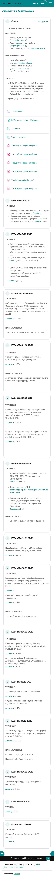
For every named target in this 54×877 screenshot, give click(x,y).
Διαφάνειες (37, 213)
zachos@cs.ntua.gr (18, 40)
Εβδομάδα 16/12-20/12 (22, 772)
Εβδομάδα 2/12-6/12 (21, 682)
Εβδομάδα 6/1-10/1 (20, 802)
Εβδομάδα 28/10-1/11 (21, 398)
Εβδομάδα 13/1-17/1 (21, 824)
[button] (35, 3)
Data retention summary (13, 867)
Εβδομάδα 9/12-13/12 (21, 721)
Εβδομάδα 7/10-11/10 (21, 234)
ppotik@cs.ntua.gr (38, 48)
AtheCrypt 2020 (11, 812)
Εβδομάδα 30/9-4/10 (21, 200)
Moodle (17, 874)
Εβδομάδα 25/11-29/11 (22, 632)
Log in (50, 3)
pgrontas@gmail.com (23, 63)
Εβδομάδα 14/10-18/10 (22, 293)
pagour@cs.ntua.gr (18, 46)
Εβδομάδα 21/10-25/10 (22, 345)
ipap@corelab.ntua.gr (19, 69)
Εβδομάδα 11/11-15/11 (22, 538)
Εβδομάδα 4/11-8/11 (21, 463)
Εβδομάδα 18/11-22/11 (22, 568)
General (15, 21)
